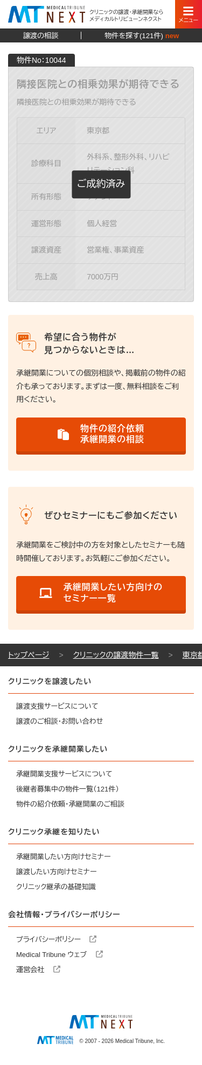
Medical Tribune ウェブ (59, 955)
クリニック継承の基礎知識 (56, 887)
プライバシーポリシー (56, 940)
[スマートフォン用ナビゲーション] (188, 14)
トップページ (28, 655)
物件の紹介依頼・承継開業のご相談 (70, 804)
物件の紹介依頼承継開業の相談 (101, 434)
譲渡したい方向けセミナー (56, 872)
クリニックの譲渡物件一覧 (116, 655)
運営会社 (38, 970)
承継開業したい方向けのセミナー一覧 (101, 592)
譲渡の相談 (41, 36)
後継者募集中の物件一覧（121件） (67, 789)
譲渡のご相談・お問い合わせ (59, 721)
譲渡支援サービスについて (57, 706)
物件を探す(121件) (142, 36)
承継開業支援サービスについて (64, 774)
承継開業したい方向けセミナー (63, 857)
